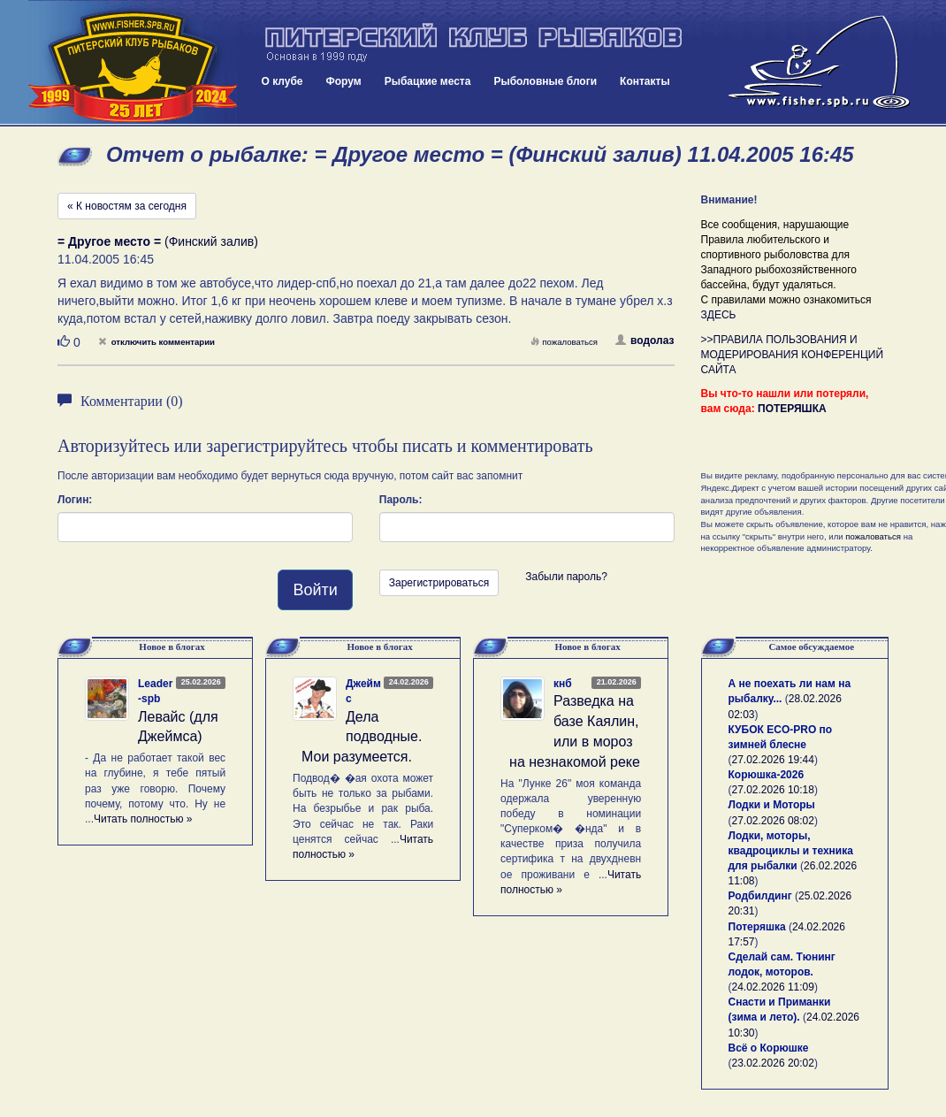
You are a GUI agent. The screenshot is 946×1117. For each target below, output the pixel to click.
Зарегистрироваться (439, 583)
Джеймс (363, 691)
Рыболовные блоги (545, 81)
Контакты (645, 81)
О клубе (282, 81)
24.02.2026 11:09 (773, 987)
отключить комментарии (156, 342)
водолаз (644, 340)
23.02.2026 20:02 (773, 1063)
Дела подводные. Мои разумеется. (361, 737)
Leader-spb (155, 691)
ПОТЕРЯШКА (792, 408)
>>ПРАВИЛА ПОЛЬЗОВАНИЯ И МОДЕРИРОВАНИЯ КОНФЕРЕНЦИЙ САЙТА (792, 354)
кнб (562, 683)
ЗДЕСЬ (718, 315)
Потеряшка (757, 927)
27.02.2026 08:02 (773, 821)
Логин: (74, 499)
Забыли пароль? (566, 576)
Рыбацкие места (428, 81)
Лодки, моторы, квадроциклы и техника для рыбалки (791, 851)
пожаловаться (564, 342)
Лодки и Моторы (772, 805)
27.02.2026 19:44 (773, 760)
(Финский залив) (157, 241)
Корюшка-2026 (767, 775)
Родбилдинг (760, 896)
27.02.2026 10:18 (773, 790)
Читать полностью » (143, 819)
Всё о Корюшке (769, 1048)
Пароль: (401, 499)
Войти (315, 590)
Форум (344, 81)
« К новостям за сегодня (127, 206)
